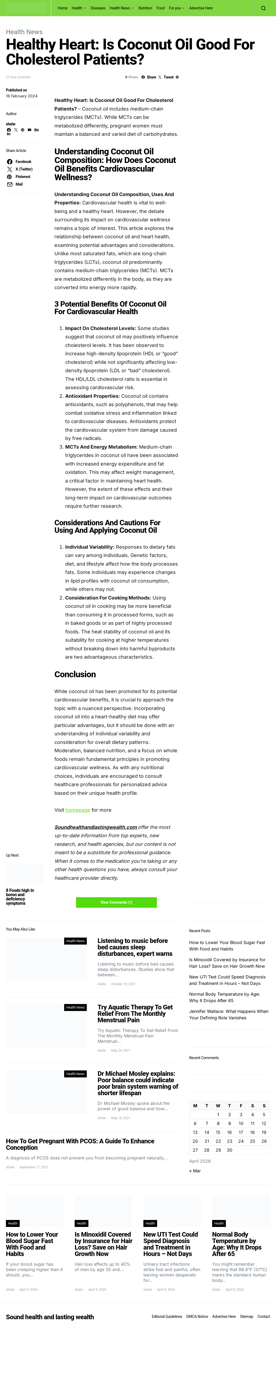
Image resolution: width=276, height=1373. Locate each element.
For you (175, 8)
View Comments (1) (116, 902)
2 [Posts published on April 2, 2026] (229, 1114)
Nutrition (145, 8)
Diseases (98, 8)
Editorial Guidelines (167, 1316)
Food (161, 8)
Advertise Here (201, 8)
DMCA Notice (197, 1316)
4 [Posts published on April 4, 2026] (252, 1114)
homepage (77, 810)
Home (62, 8)
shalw (10, 124)
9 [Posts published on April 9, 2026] (229, 1123)
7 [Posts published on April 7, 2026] (207, 1123)
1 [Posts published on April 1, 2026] (218, 1114)
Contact (264, 1316)
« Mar (195, 1170)
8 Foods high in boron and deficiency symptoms (20, 897)
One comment (20, 77)
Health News (120, 8)
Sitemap (246, 1316)
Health (77, 8)
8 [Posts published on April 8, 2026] (218, 1123)
